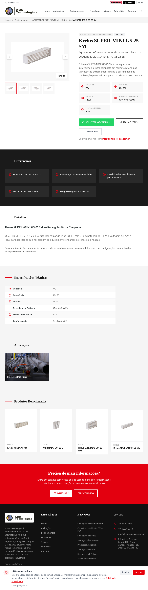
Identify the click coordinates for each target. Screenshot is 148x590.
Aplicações (59, 11)
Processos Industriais (88, 544)
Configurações (20, 585)
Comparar (90, 131)
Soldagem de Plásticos (88, 540)
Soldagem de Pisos (86, 549)
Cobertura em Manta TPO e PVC (90, 529)
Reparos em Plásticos (88, 554)
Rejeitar (126, 572)
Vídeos (107, 11)
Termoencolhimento (87, 558)
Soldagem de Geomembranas (92, 523)
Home (47, 11)
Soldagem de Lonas (87, 535)
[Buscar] (140, 11)
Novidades (95, 11)
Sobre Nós (119, 11)
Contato (132, 11)
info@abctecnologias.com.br (116, 138)
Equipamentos (78, 11)
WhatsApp (61, 493)
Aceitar (138, 572)
